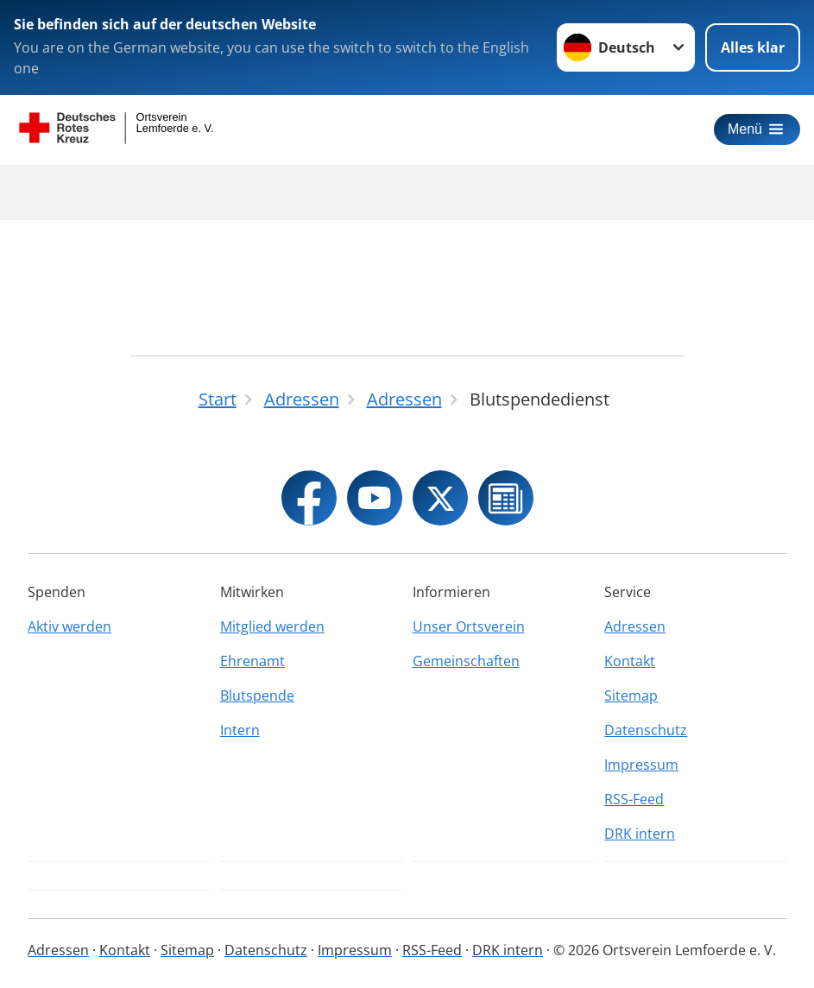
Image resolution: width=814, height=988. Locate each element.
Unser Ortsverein (469, 626)
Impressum (641, 764)
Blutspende (257, 695)
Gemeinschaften (466, 660)
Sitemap (631, 695)
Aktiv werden (69, 626)
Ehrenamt (252, 660)
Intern (240, 730)
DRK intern (639, 833)
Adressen (635, 626)
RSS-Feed (634, 799)
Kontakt (629, 660)
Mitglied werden (272, 626)
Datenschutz (645, 730)
